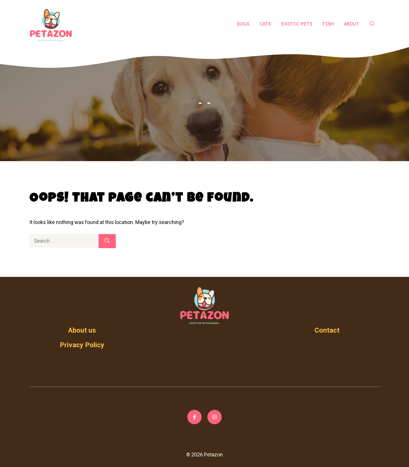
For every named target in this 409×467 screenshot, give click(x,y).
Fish (328, 24)
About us (82, 330)
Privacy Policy (82, 345)
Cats (265, 24)
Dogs (243, 24)
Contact (327, 330)
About (351, 24)
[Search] (107, 241)
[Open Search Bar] (372, 24)
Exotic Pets (296, 24)
